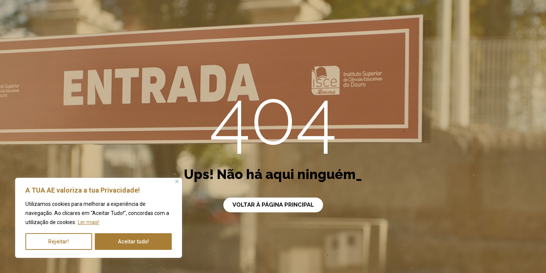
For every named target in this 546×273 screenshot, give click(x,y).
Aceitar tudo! (133, 241)
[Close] (177, 182)
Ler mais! (88, 223)
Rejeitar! (58, 241)
